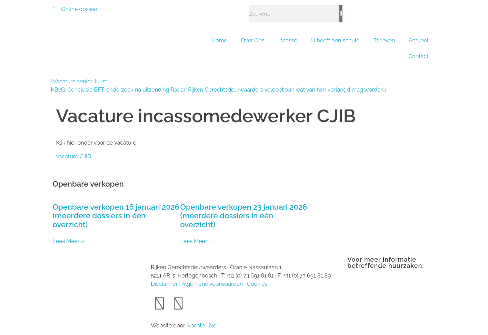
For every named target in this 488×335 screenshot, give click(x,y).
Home (219, 40)
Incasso (288, 40)
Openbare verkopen (88, 183)
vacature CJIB (73, 156)
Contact (419, 56)
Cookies (257, 284)
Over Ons (253, 40)
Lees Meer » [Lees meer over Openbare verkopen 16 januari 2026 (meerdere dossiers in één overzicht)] (68, 241)
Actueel (418, 40)
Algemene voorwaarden (212, 284)
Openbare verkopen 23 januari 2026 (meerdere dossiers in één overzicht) (243, 215)
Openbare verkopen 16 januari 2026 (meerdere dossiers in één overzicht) (116, 215)
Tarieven (384, 40)
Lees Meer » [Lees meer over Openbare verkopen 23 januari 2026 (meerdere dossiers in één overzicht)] (196, 241)
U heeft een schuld (335, 40)
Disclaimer (164, 284)
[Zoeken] (340, 13)
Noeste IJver (202, 325)
